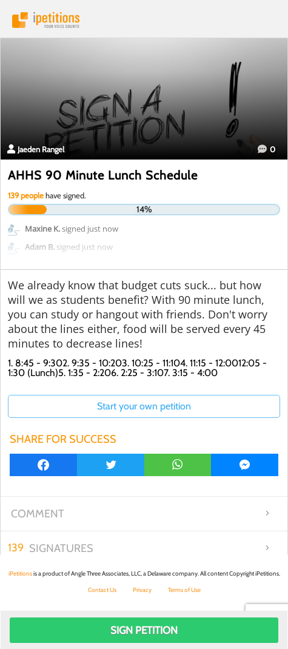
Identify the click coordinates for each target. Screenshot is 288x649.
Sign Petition (144, 630)
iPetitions (144, 20)
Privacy (142, 590)
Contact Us (102, 590)
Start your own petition (144, 406)
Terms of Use (184, 590)
